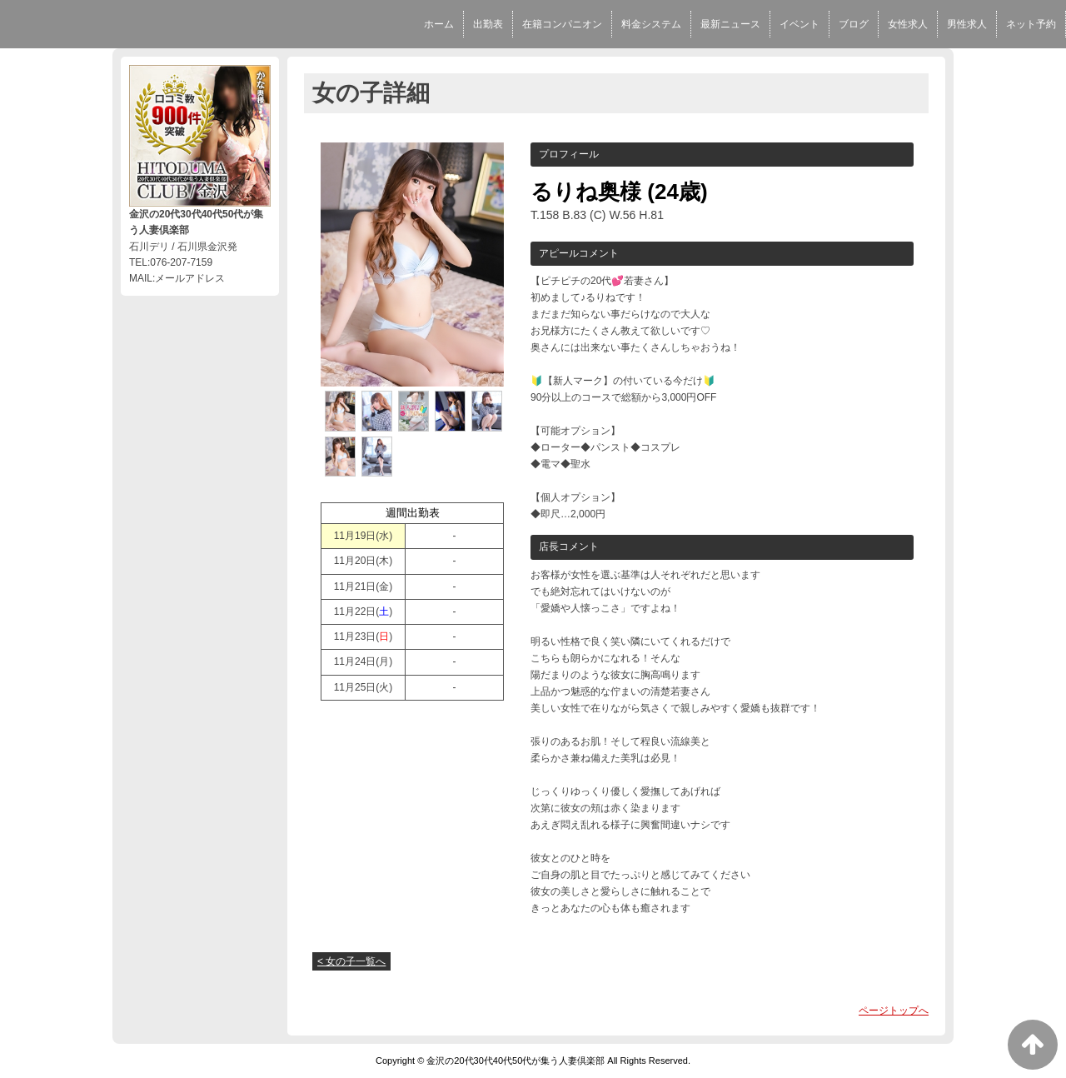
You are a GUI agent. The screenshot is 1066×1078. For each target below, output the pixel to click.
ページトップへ (894, 1010)
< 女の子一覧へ (351, 961)
